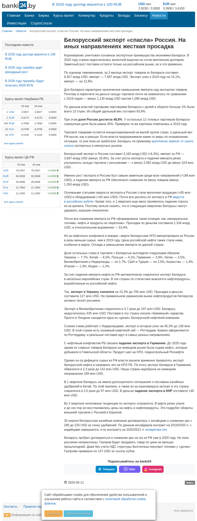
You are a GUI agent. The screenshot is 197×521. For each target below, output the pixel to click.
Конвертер (86, 15)
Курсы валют (63, 15)
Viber (129, 469)
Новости (159, 15)
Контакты (10, 506)
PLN (11, 129)
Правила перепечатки (39, 506)
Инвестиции (16, 23)
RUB (11, 123)
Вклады (124, 15)
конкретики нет (156, 429)
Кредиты (107, 15)
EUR (166, 4)
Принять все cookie (78, 513)
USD (141, 4)
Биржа (43, 15)
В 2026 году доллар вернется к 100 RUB (86, 4)
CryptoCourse (41, 23)
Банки (29, 15)
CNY (11, 134)
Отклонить (53, 513)
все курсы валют (13, 143)
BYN (5, 181)
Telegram (106, 469)
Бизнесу (141, 15)
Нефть (190, 482)
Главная (13, 15)
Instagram (153, 469)
